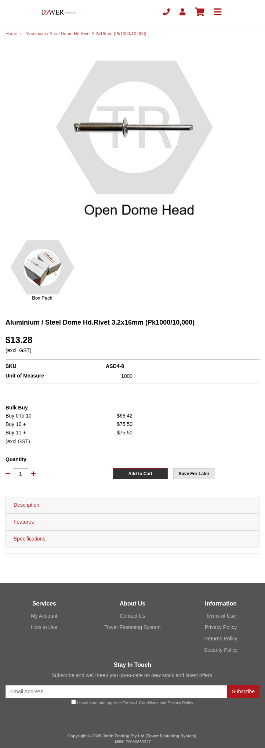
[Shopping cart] (199, 12)
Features (24, 522)
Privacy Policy (221, 627)
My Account (44, 616)
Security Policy (221, 650)
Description (26, 505)
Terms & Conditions (141, 703)
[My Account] (182, 12)
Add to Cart (140, 473)
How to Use (44, 627)
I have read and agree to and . (132, 702)
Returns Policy (220, 639)
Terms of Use (221, 616)
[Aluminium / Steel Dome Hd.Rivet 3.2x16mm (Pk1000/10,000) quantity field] (20, 473)
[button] (194, 473)
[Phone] (166, 12)
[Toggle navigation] (217, 12)
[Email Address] (117, 691)
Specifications (29, 539)
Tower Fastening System (132, 627)
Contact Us (132, 616)
